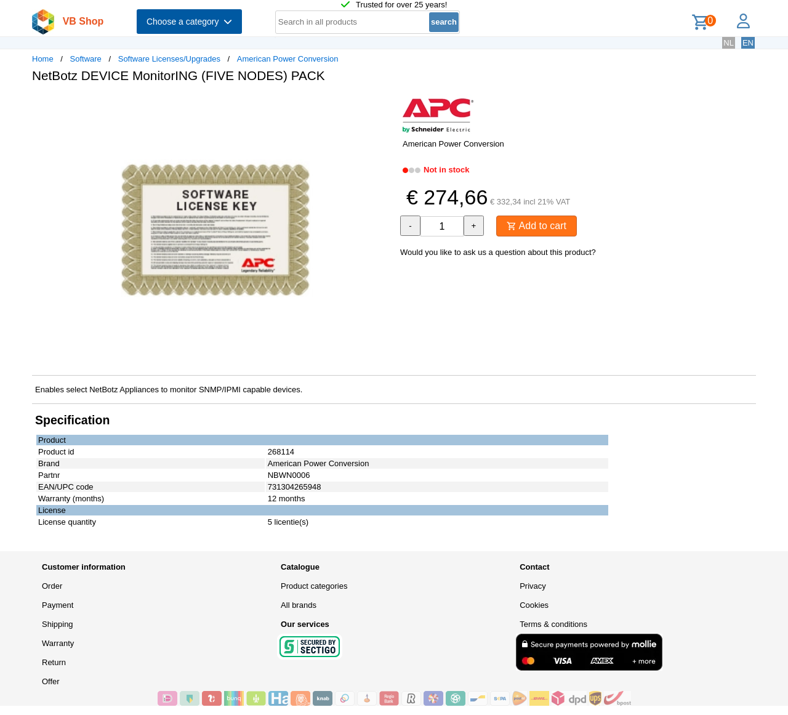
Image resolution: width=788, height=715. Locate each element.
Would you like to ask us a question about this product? (498, 252)
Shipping (57, 624)
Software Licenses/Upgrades (169, 58)
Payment (57, 605)
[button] (383, 105)
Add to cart (536, 225)
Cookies (534, 605)
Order (52, 586)
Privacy (533, 586)
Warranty (58, 643)
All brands (298, 605)
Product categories (314, 586)
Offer (51, 681)
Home (43, 58)
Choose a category (189, 21)
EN (748, 42)
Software (86, 58)
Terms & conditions (553, 624)
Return (54, 662)
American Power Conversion (288, 58)
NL (728, 42)
